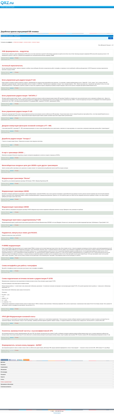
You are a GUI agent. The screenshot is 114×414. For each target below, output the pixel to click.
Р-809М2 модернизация (11, 246)
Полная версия (57, 413)
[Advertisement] (43, 19)
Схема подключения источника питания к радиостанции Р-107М (27, 278)
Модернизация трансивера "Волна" (16, 178)
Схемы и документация (6, 381)
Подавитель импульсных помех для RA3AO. (19, 233)
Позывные (3, 364)
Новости (3, 376)
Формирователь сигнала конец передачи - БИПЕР (22, 345)
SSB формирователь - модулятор (15, 51)
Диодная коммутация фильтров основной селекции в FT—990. (27, 126)
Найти (110, 38)
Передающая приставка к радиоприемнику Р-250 (21, 220)
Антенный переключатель (12, 66)
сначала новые (27, 42)
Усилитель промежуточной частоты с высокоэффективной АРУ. (27, 331)
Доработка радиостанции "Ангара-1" (16, 139)
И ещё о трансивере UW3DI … (13, 152)
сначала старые (36, 42)
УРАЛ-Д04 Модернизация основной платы (18, 316)
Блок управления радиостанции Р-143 (17, 111)
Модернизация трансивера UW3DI (15, 191)
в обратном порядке (18, 42)
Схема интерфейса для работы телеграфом (19, 265)
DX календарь (4, 372)
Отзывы (16, 58)
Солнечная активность (6, 386)
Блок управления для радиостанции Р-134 (19, 80)
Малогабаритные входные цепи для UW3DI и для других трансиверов (30, 165)
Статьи (2, 379)
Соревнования (4, 367)
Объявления (4, 369)
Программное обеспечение (7, 384)
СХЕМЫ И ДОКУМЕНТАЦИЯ (7, 7)
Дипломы (3, 362)
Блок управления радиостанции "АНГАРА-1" (19, 96)
